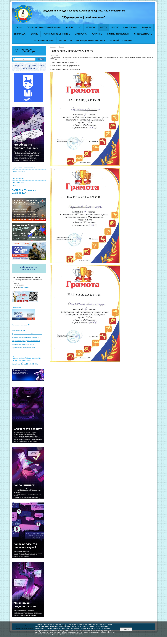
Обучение (115, 27)
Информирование (130, 27)
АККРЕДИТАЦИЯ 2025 (73, 27)
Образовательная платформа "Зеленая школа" (27, 334)
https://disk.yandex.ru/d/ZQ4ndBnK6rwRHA (25, 364)
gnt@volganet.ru (24, 287)
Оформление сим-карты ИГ (20, 325)
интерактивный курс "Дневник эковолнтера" (26, 341)
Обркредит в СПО (65, 41)
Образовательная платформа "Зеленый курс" (26, 337)
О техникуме (91, 27)
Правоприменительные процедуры (56, 34)
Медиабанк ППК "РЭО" (19, 330)
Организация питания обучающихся (90, 41)
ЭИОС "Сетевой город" (18, 182)
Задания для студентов (19, 171)
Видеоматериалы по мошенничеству (23, 348)
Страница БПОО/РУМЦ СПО (44, 41)
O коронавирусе (81, 34)
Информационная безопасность (28, 268)
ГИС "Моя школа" (17, 186)
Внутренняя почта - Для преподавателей (24, 168)
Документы (146, 27)
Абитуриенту (97, 34)
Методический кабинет (143, 34)
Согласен (126, 629)
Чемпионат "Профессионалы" (118, 34)
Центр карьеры (20, 34)
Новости (103, 27)
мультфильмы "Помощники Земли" (23, 344)
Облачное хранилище (18, 175)
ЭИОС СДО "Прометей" (18, 178)
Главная (19, 27)
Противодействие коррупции (121, 41)
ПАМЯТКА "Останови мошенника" (24, 191)
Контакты (34, 34)
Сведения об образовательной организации (44, 27)
